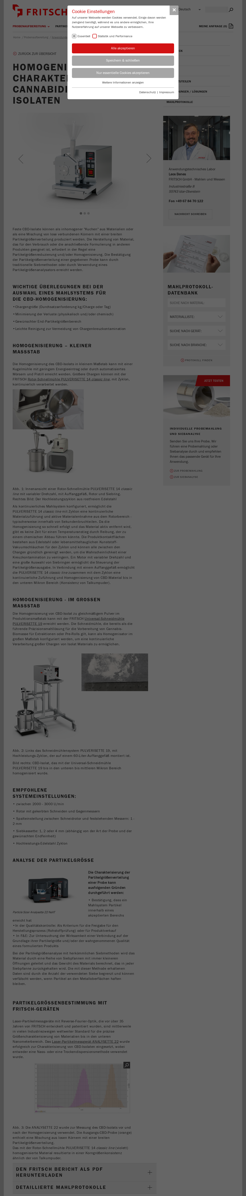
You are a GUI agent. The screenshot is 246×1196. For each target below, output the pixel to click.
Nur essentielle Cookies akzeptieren (123, 73)
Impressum (166, 92)
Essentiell (83, 36)
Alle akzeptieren (123, 48)
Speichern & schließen (123, 60)
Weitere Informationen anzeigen (123, 82)
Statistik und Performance (115, 36)
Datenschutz (147, 92)
